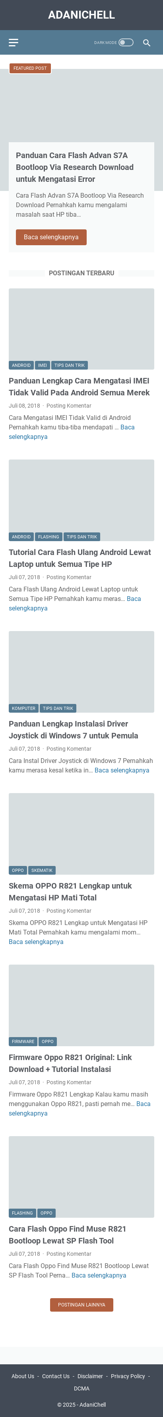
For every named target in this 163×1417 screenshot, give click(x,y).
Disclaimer (90, 1376)
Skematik (41, 870)
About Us (23, 1376)
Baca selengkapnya (55, 237)
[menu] (18, 42)
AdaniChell (81, 14)
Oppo (18, 870)
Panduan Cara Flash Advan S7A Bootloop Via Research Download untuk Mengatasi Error (75, 167)
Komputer (23, 708)
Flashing (48, 537)
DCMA (81, 1388)
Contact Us (56, 1376)
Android (21, 365)
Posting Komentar (69, 405)
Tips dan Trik (69, 365)
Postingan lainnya (81, 1305)
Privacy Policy (128, 1376)
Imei (42, 365)
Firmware (23, 1041)
